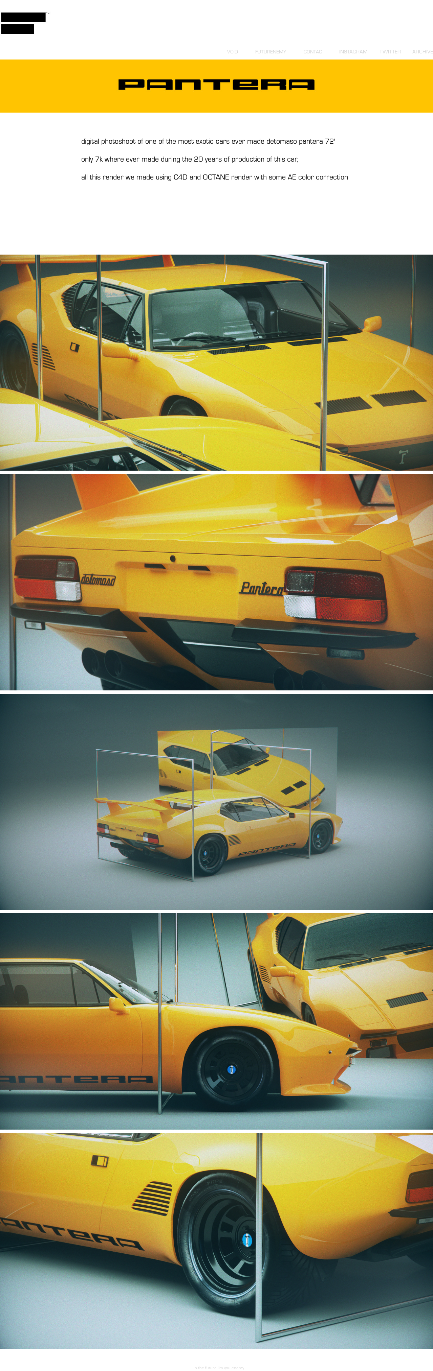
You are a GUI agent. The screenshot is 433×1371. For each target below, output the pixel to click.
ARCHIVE (422, 51)
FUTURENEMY (270, 51)
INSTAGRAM (353, 51)
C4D (181, 177)
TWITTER (390, 51)
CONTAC (313, 51)
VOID (232, 51)
